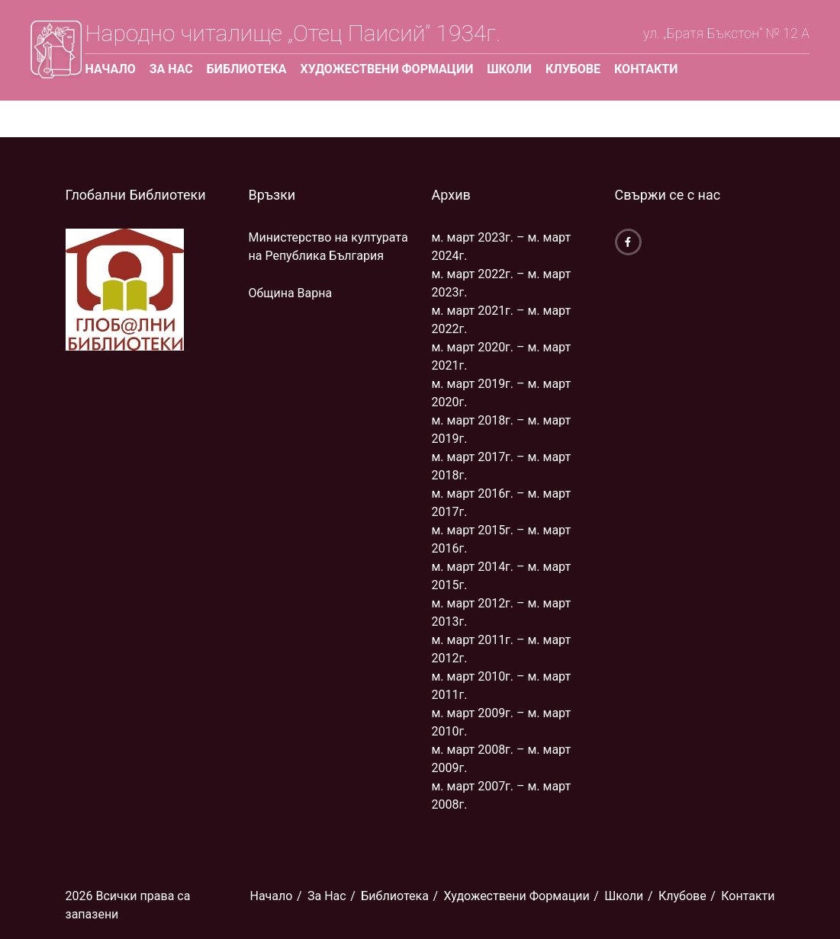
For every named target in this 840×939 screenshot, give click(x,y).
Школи (509, 69)
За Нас (171, 69)
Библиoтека (247, 69)
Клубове (573, 69)
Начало (110, 69)
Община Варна (291, 293)
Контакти (645, 69)
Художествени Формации (387, 69)
